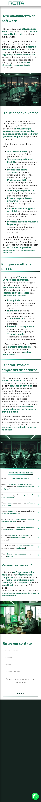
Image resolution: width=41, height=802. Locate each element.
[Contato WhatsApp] (35, 796)
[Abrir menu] (3, 3)
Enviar (20, 695)
